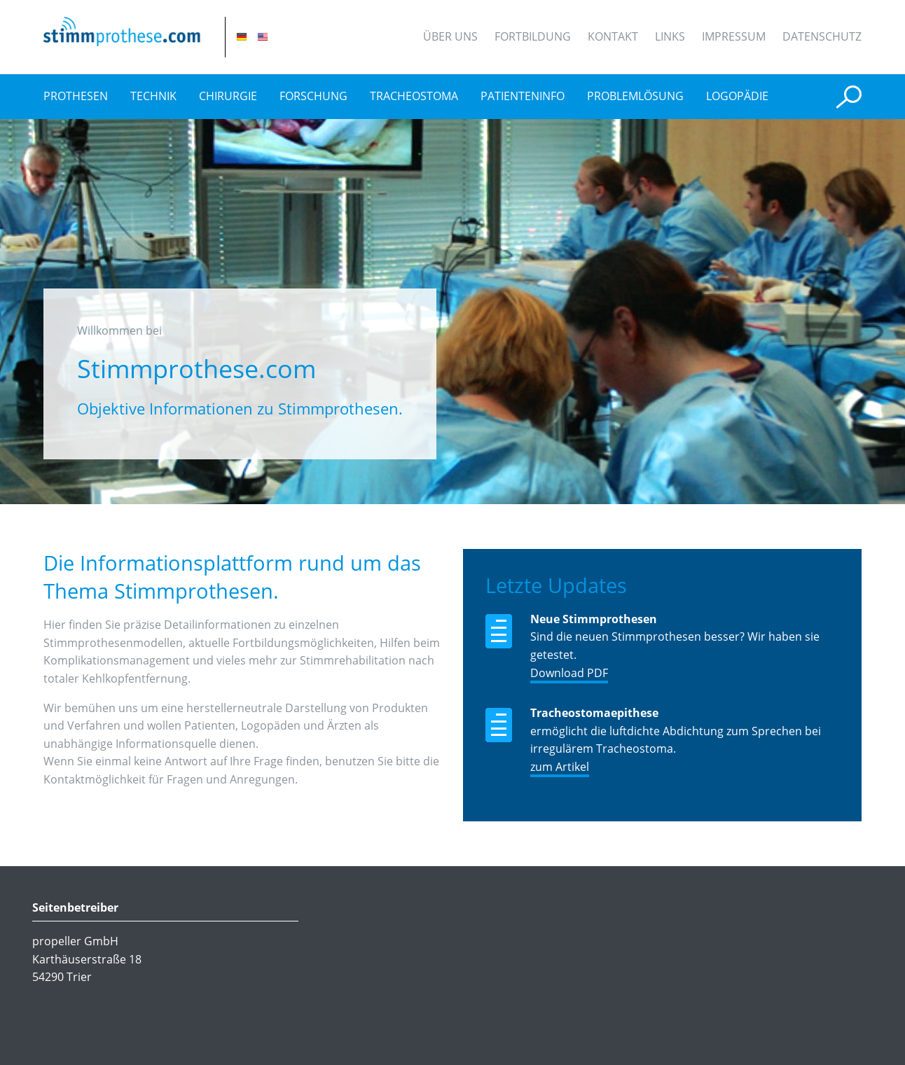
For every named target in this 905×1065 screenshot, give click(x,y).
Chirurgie (228, 96)
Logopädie (737, 96)
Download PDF (569, 673)
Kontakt (613, 36)
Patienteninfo (523, 96)
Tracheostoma (414, 96)
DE (242, 37)
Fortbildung (533, 36)
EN (263, 37)
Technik (153, 96)
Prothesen (75, 96)
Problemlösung (635, 96)
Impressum (734, 36)
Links (670, 36)
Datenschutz (822, 36)
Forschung (313, 96)
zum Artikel (559, 766)
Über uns (450, 36)
